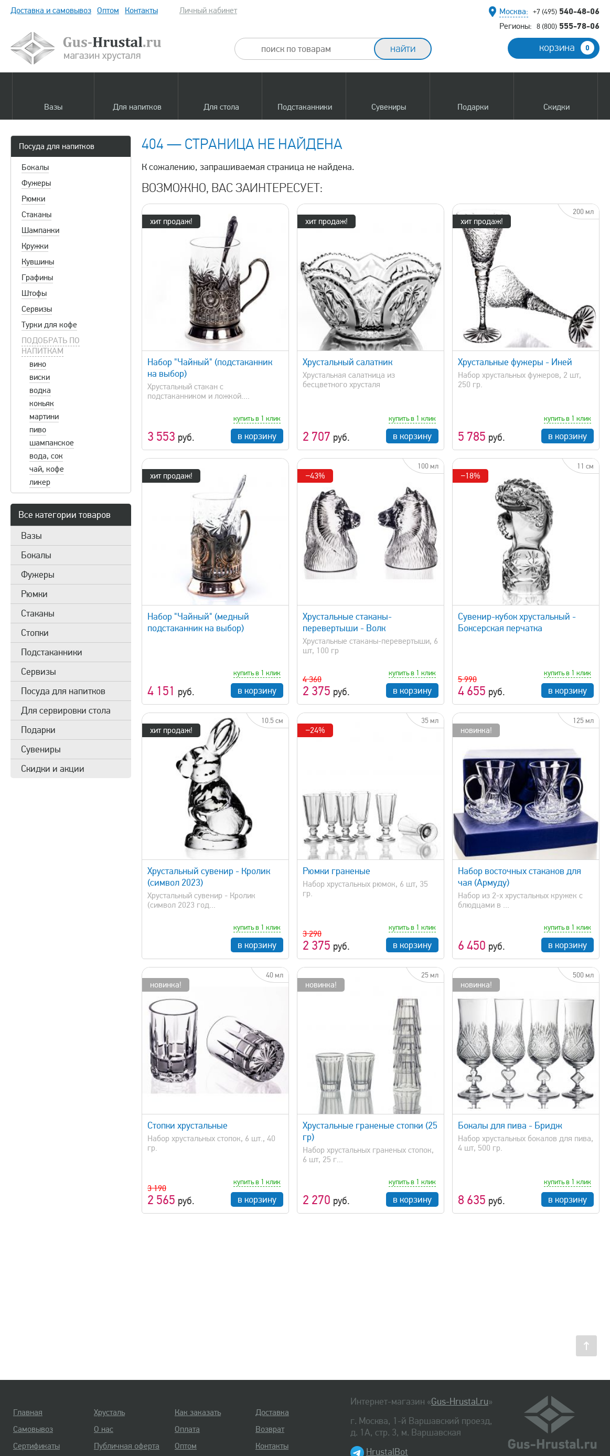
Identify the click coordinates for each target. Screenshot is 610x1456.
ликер (39, 482)
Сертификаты (36, 1446)
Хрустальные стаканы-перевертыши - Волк (347, 622)
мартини (44, 416)
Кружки (35, 246)
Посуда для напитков (56, 146)
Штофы (34, 293)
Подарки (38, 730)
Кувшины (38, 262)
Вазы (31, 535)
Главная (27, 1412)
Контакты (141, 10)
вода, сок (46, 456)
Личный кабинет (208, 10)
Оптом (108, 10)
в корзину (257, 436)
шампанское (51, 443)
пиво (37, 429)
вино (37, 364)
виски (39, 377)
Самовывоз (33, 1429)
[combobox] (313, 49)
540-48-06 (566, 11)
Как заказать (198, 1412)
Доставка (272, 1412)
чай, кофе (46, 469)
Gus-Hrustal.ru (459, 1401)
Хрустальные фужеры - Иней (515, 362)
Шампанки (40, 230)
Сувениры (41, 749)
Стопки (35, 633)
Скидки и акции (52, 768)
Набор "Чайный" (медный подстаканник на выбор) (198, 622)
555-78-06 (568, 25)
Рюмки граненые (336, 871)
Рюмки (33, 199)
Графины (37, 277)
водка (40, 390)
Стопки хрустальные (187, 1125)
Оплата (187, 1429)
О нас (103, 1429)
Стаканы (36, 214)
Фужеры (36, 183)
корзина (566, 48)
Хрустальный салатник (347, 362)
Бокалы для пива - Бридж (510, 1125)
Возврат (269, 1429)
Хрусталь (109, 1412)
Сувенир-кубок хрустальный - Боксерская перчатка (517, 622)
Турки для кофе (49, 325)
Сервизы (37, 309)
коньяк (41, 403)
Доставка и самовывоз (50, 10)
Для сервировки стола (66, 710)
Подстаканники (51, 652)
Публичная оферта (126, 1446)
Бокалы (35, 167)
